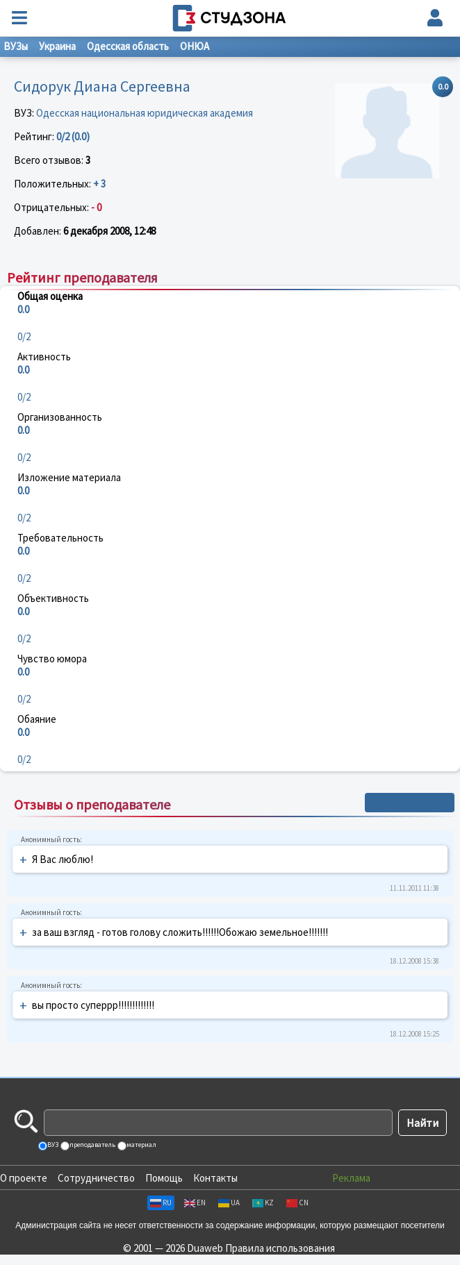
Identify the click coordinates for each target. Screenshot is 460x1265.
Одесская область (128, 46)
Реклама (351, 1177)
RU (161, 1202)
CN (297, 1202)
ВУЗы (15, 46)
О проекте (23, 1177)
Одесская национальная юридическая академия (144, 112)
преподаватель (91, 1144)
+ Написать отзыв (409, 802)
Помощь (164, 1177)
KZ (263, 1202)
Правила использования (280, 1248)
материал (140, 1144)
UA (229, 1202)
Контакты (215, 1177)
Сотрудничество (96, 1177)
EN (195, 1202)
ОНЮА (194, 46)
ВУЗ (52, 1144)
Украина (57, 46)
